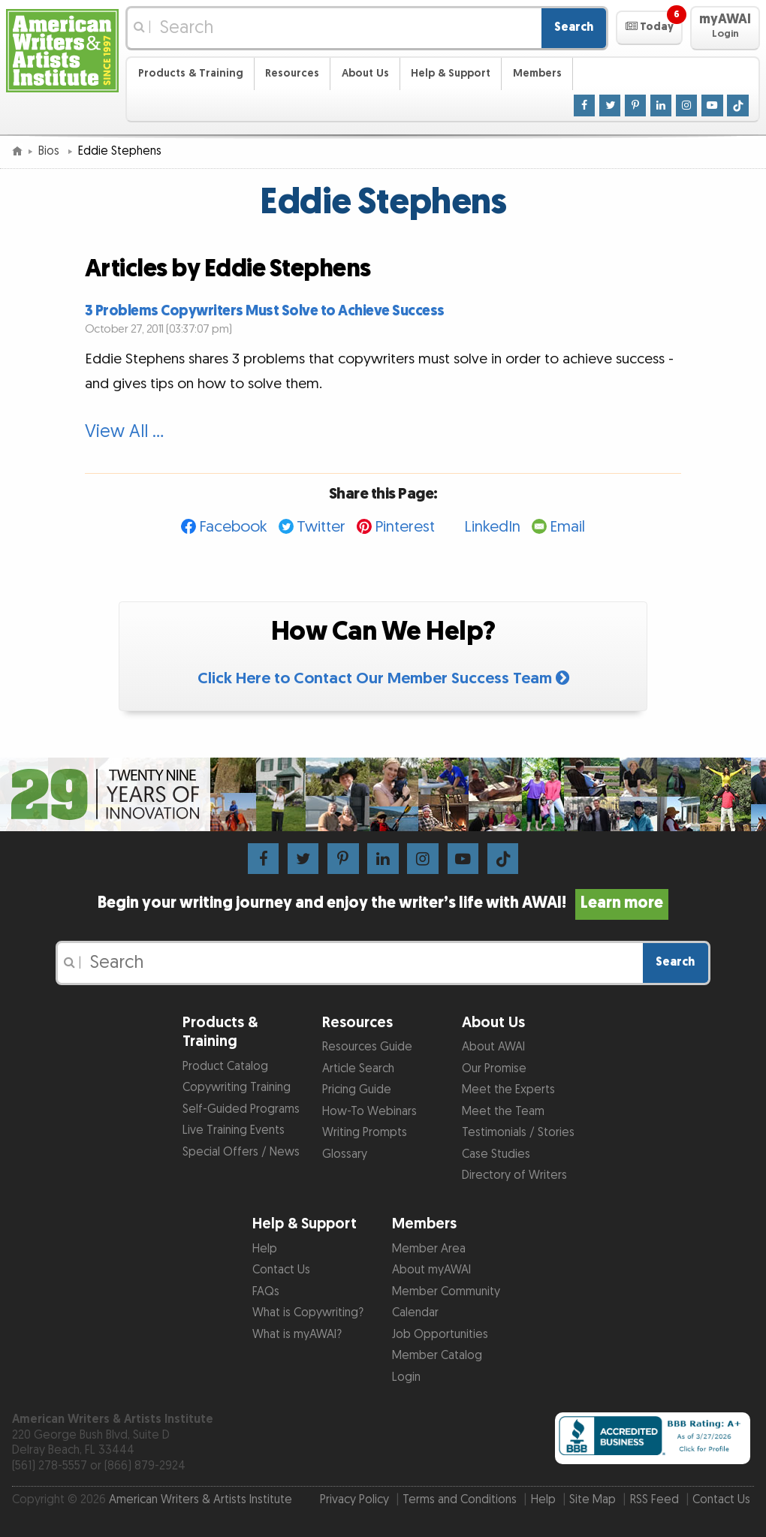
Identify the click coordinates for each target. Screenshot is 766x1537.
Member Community (446, 1292)
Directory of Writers (514, 1175)
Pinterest (405, 527)
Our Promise (494, 1069)
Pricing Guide (356, 1090)
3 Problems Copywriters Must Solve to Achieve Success (265, 311)
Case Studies (496, 1154)
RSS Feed (654, 1500)
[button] (649, 28)
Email (567, 527)
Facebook (233, 527)
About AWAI (493, 1047)
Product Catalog (225, 1066)
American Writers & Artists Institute (200, 1500)
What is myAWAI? (297, 1335)
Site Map (592, 1500)
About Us (365, 73)
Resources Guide (367, 1047)
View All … (124, 431)
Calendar (415, 1313)
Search (573, 27)
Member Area (429, 1249)
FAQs (265, 1292)
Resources (292, 73)
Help (264, 1249)
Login (406, 1377)
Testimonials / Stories (518, 1133)
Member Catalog (437, 1356)
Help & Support (450, 73)
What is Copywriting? (307, 1313)
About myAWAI (431, 1270)
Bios (50, 151)
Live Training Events (233, 1130)
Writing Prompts (364, 1133)
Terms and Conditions (460, 1500)
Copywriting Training (236, 1087)
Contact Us (281, 1270)
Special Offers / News (241, 1152)
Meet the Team (503, 1112)
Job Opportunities (440, 1335)
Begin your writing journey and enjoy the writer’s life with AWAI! (383, 903)
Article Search (358, 1069)
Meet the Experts (508, 1090)
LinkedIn (492, 527)
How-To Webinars (369, 1112)
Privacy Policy (354, 1500)
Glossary (344, 1154)
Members (537, 73)
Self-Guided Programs (241, 1109)
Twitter (321, 527)
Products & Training (190, 73)
